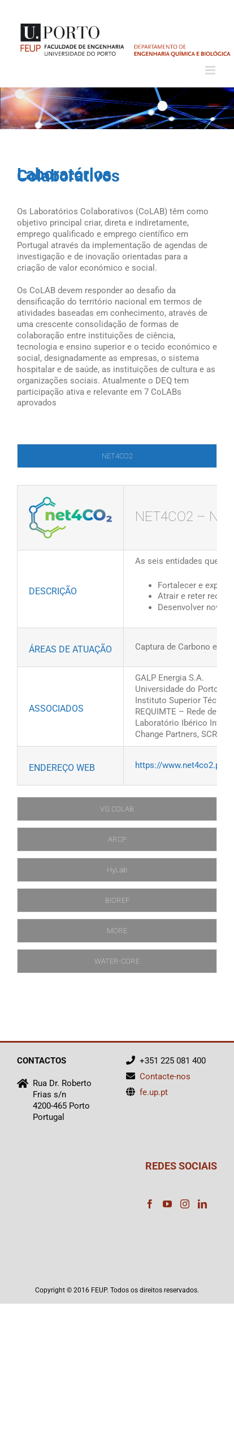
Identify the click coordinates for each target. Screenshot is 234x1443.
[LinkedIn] (202, 1203)
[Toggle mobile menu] (211, 70)
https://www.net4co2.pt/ (180, 765)
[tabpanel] (117, 635)
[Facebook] (149, 1203)
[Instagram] (184, 1203)
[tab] (117, 456)
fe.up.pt (154, 1092)
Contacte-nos (165, 1076)
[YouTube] (167, 1203)
